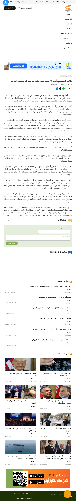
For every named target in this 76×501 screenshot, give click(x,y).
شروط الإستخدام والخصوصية (24, 498)
